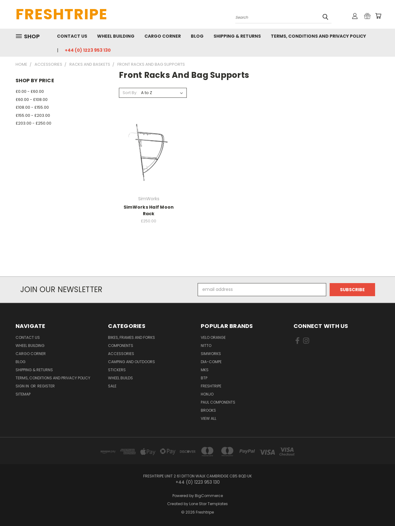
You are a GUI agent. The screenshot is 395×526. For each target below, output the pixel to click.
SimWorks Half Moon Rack (149, 210)
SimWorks (211, 353)
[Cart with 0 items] (378, 16)
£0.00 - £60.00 (30, 91)
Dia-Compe (211, 361)
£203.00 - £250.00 (33, 123)
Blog (197, 36)
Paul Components (218, 402)
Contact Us (72, 36)
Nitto (206, 345)
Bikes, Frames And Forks (131, 337)
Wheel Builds (120, 378)
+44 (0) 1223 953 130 (88, 50)
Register (46, 386)
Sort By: (130, 93)
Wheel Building (115, 36)
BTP (204, 378)
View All (208, 418)
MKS (205, 369)
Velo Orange (213, 337)
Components (120, 345)
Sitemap (23, 394)
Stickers (117, 369)
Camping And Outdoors (131, 361)
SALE (112, 386)
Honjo (207, 394)
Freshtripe (211, 386)
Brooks (208, 410)
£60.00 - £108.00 (32, 99)
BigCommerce (209, 495)
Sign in (23, 386)
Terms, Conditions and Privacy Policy (318, 36)
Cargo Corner (162, 36)
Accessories (121, 353)
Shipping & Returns (237, 36)
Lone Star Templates (208, 503)
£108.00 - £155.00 (32, 107)
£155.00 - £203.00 (33, 115)
